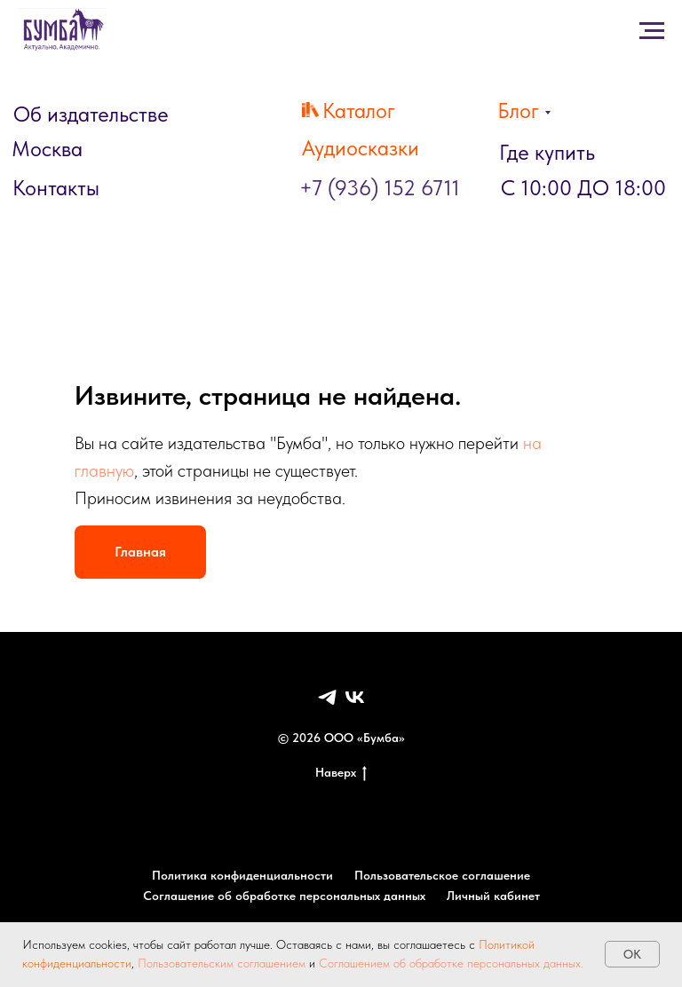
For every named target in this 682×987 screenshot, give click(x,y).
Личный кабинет (493, 895)
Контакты (55, 188)
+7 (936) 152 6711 (379, 188)
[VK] (355, 697)
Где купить (547, 152)
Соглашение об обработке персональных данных (284, 895)
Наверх (341, 773)
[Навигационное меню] (30, 237)
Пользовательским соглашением (221, 963)
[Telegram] (327, 697)
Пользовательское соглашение (442, 875)
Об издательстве (91, 114)
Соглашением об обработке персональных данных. (449, 963)
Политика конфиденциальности (242, 875)
